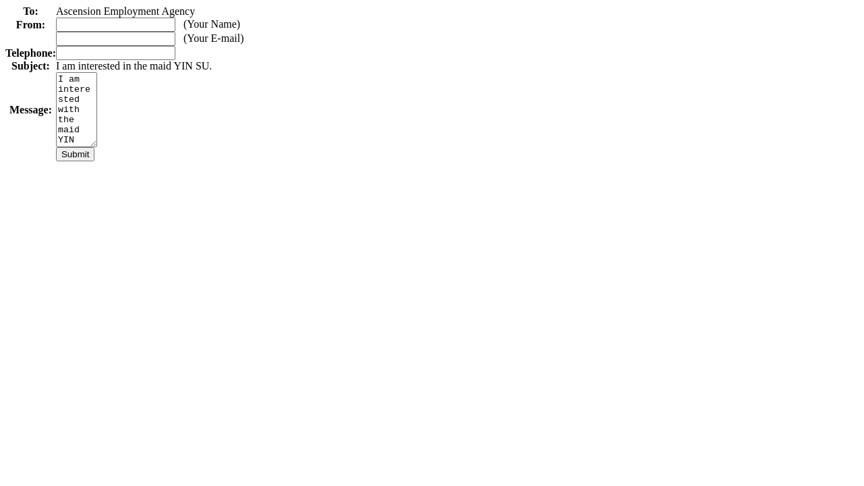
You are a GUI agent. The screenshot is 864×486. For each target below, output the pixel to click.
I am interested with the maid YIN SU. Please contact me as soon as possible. (78, 116)
